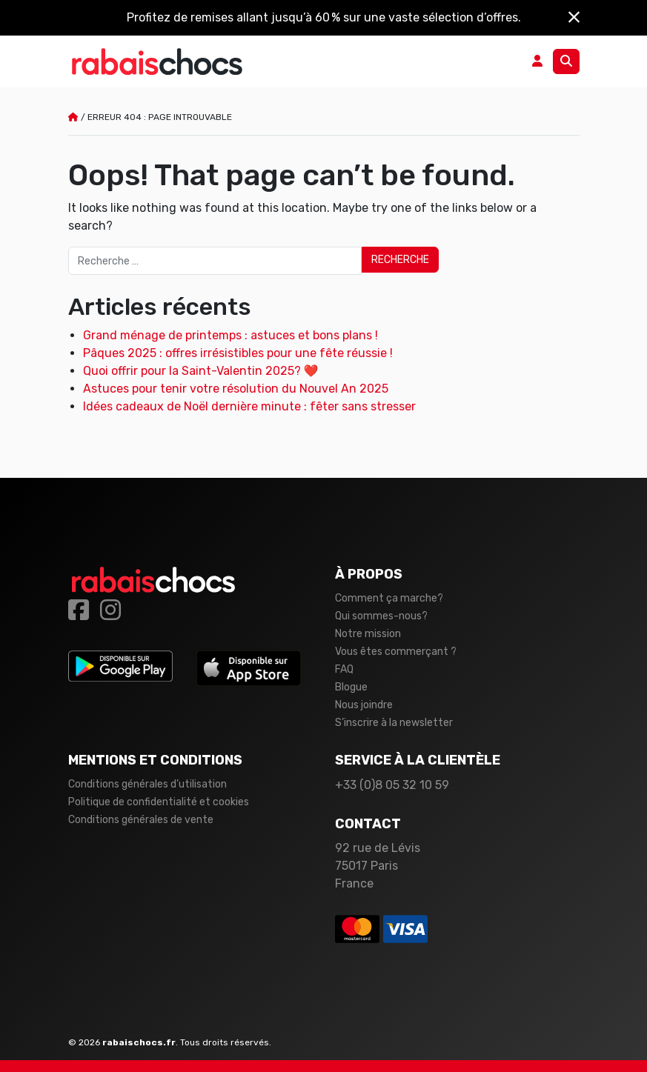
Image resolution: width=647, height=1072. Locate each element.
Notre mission (368, 633)
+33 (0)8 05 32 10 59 (392, 785)
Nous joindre (364, 705)
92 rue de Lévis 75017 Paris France (377, 865)
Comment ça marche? (389, 598)
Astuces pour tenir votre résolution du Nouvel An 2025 (235, 389)
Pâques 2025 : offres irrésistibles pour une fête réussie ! (238, 353)
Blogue (351, 687)
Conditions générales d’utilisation (147, 784)
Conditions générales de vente (140, 819)
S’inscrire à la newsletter (394, 722)
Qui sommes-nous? (381, 616)
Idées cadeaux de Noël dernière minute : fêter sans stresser (249, 406)
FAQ (344, 669)
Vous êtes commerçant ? (396, 651)
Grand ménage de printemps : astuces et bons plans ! (230, 335)
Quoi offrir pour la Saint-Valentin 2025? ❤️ (201, 371)
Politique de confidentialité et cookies (158, 802)
